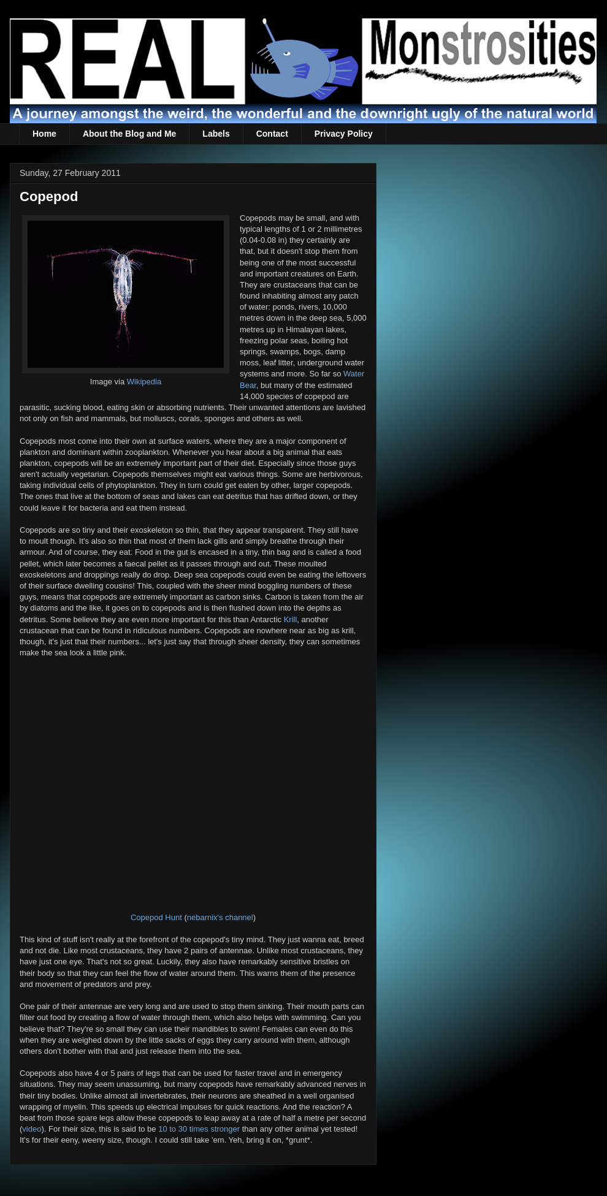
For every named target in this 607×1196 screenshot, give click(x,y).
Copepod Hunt (156, 917)
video (31, 1128)
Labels (215, 134)
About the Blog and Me (129, 134)
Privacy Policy (344, 134)
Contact (272, 134)
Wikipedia (144, 381)
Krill (290, 619)
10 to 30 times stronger (199, 1128)
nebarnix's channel (220, 917)
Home (44, 134)
